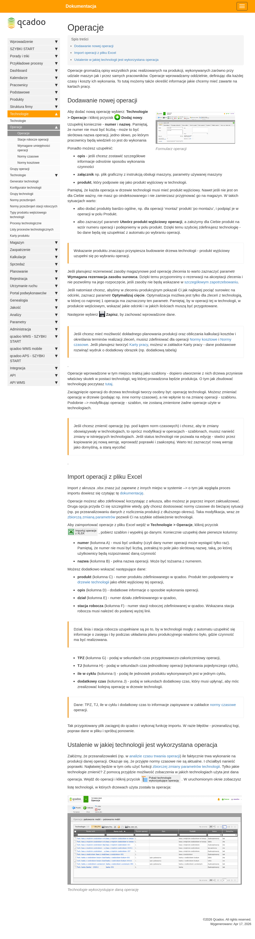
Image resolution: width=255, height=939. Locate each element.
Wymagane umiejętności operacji (33, 148)
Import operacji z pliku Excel (95, 53)
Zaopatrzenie (34, 249)
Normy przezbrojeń (22, 200)
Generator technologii (24, 181)
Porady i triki (34, 56)
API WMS (34, 382)
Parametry (34, 321)
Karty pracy (138, 344)
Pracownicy (34, 84)
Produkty (34, 99)
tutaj (108, 384)
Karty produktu (19, 235)
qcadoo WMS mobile (34, 348)
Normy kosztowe (28, 162)
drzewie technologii (93, 582)
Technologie (34, 113)
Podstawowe (34, 92)
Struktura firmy (34, 106)
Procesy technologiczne (26, 223)
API (34, 375)
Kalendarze (34, 77)
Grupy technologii (21, 194)
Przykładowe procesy (34, 63)
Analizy (34, 314)
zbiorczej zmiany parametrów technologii (186, 766)
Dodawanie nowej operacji (94, 46)
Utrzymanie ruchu (34, 285)
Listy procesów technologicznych (32, 229)
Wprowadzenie (34, 41)
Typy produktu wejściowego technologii (28, 215)
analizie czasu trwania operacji (154, 756)
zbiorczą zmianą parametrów (91, 517)
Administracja (34, 329)
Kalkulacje (34, 256)
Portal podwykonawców (34, 293)
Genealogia (34, 300)
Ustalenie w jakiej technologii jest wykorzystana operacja (116, 60)
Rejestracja (34, 278)
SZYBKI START (34, 48)
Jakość (34, 307)
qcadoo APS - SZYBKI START (34, 358)
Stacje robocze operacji (33, 139)
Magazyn (34, 242)
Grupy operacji (19, 169)
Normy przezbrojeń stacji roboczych (33, 206)
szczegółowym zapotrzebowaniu (211, 282)
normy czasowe (223, 705)
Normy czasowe (28, 156)
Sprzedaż (34, 264)
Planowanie (34, 271)
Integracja (34, 368)
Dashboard (34, 70)
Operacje (34, 127)
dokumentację (131, 493)
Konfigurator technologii (25, 187)
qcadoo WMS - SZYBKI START (34, 338)
